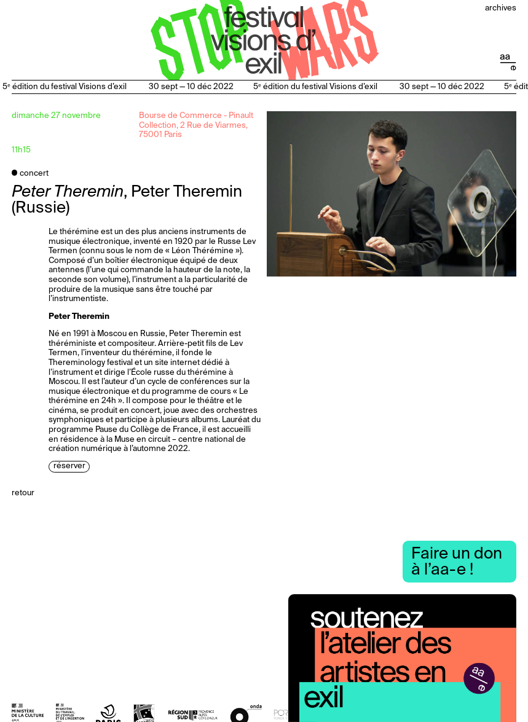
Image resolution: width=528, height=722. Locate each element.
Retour (23, 493)
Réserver (69, 467)
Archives (500, 8)
